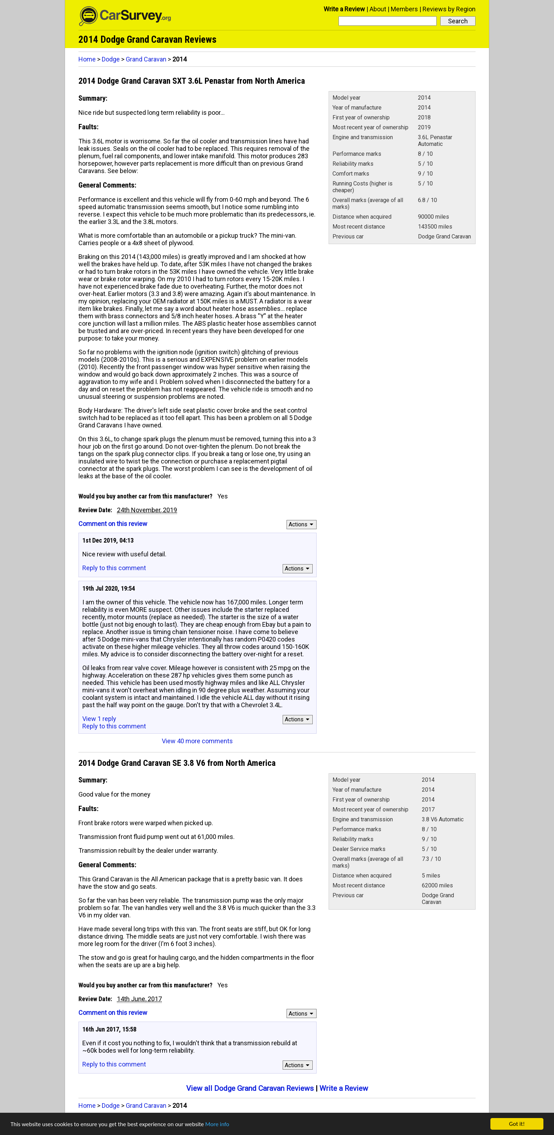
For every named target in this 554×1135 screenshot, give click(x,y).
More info (217, 1124)
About (378, 9)
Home (87, 59)
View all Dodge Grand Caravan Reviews (250, 1088)
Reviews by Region (449, 9)
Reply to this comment (114, 568)
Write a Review (344, 9)
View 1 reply (99, 718)
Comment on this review (112, 523)
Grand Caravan (146, 59)
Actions (302, 524)
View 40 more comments (197, 741)
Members (404, 9)
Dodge (111, 59)
